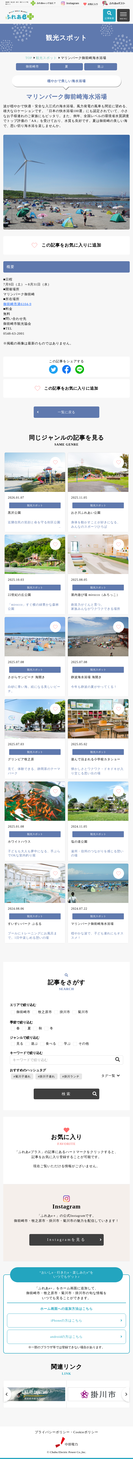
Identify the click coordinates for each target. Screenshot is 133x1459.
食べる (51, 1043)
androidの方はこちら (66, 1336)
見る (19, 1043)
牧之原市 (45, 1012)
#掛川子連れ (46, 1076)
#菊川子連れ (22, 1076)
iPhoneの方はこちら (66, 1320)
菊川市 (83, 1012)
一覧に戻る (66, 412)
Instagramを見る (66, 1240)
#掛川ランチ (70, 1076)
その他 (84, 1043)
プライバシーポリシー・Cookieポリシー (66, 1432)
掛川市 (65, 1012)
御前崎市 (23, 1012)
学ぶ (67, 1043)
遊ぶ (34, 1043)
